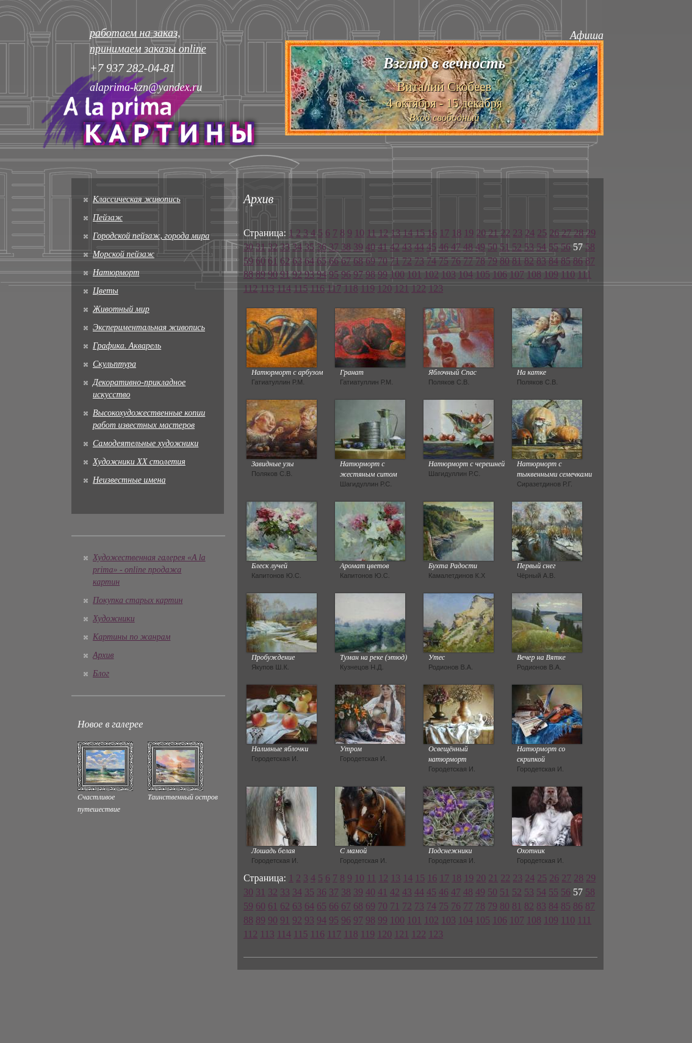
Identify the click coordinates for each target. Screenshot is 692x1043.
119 (368, 288)
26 (554, 233)
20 (481, 233)
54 (541, 247)
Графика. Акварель (127, 345)
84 (553, 261)
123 (435, 288)
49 (480, 247)
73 (419, 261)
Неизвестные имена (129, 480)
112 (250, 288)
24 (530, 233)
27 (566, 233)
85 (566, 261)
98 (370, 274)
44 (419, 247)
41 (382, 247)
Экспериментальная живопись (149, 327)
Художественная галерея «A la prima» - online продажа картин (149, 569)
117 (334, 288)
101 (414, 274)
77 (468, 261)
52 (517, 247)
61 (273, 261)
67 (346, 261)
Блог (101, 673)
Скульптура (114, 364)
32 (273, 247)
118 (351, 288)
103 (448, 274)
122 (418, 288)
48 (468, 247)
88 (248, 274)
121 (401, 288)
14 (408, 233)
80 (505, 261)
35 (309, 247)
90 (273, 274)
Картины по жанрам (131, 636)
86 (578, 261)
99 (382, 274)
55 (553, 247)
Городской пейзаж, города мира (151, 235)
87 (590, 261)
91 (285, 274)
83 (541, 261)
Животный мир (121, 309)
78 (480, 261)
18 (456, 233)
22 (505, 233)
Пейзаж (108, 217)
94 (321, 274)
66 (334, 261)
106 (499, 274)
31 (260, 247)
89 (260, 274)
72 (407, 261)
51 (505, 247)
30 (248, 247)
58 (590, 247)
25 (542, 233)
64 (309, 261)
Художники (114, 618)
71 (395, 261)
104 (465, 274)
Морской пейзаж (123, 254)
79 (492, 261)
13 (395, 233)
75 (444, 261)
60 (260, 261)
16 (432, 233)
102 (431, 274)
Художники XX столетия (139, 461)
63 (297, 261)
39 (358, 247)
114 (284, 288)
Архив (103, 655)
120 (384, 288)
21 (493, 233)
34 (297, 247)
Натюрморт (116, 272)
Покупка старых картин (137, 600)
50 (492, 247)
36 (321, 247)
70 (382, 261)
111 (584, 274)
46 (444, 247)
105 (482, 274)
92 (297, 274)
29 (591, 233)
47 (456, 247)
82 (529, 261)
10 (359, 233)
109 (551, 274)
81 (517, 261)
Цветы (105, 290)
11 (371, 233)
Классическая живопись (137, 199)
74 (431, 261)
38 (346, 247)
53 (529, 247)
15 (420, 233)
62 (285, 261)
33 (285, 247)
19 (469, 233)
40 (370, 247)
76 (456, 261)
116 (318, 288)
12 (383, 233)
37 (334, 247)
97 (358, 274)
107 (517, 274)
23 (517, 233)
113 (267, 288)
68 (358, 261)
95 (334, 274)
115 (301, 288)
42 (395, 247)
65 (321, 261)
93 (309, 274)
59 (248, 261)
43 (407, 247)
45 (431, 247)
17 (444, 233)
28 (578, 233)
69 (370, 261)
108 (534, 274)
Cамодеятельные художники (145, 443)
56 (566, 247)
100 (397, 274)
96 (346, 274)
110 (568, 274)
